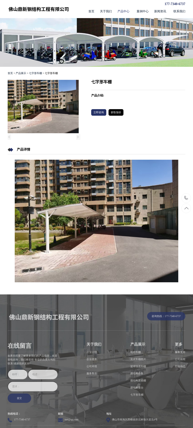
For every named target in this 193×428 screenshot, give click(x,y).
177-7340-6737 (175, 4)
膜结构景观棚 (138, 400)
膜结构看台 (136, 407)
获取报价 (118, 112)
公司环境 (92, 386)
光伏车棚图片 (138, 378)
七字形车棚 (35, 73)
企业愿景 (92, 378)
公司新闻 (180, 378)
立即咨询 (99, 112)
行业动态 (180, 386)
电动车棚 (135, 371)
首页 (10, 73)
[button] (78, 137)
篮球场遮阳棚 (138, 386)
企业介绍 (92, 371)
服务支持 (180, 371)
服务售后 (92, 393)
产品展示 (21, 73)
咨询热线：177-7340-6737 (166, 335)
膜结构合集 (136, 393)
